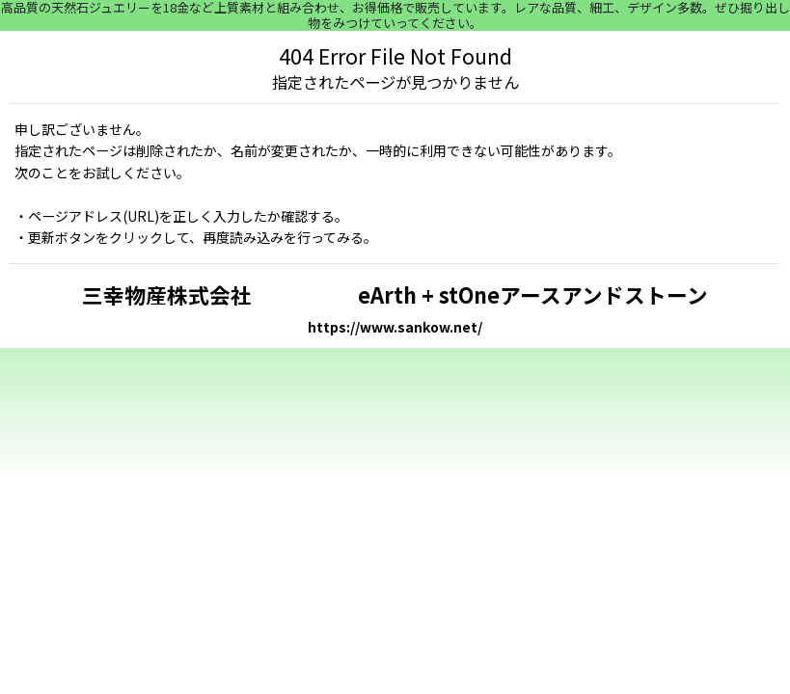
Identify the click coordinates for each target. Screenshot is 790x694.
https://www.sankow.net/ (395, 326)
